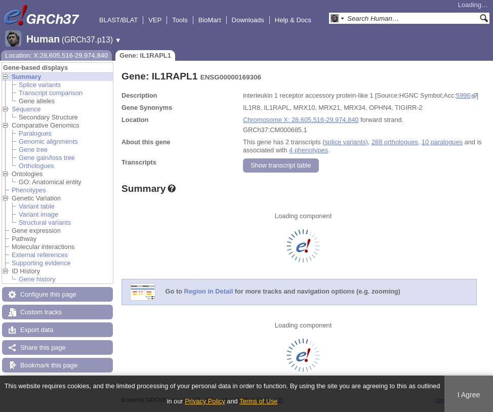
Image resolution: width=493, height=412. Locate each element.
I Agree (469, 395)
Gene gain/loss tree (47, 157)
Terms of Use (258, 401)
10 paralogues (442, 142)
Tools (179, 20)
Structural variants (45, 222)
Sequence (26, 109)
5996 (463, 95)
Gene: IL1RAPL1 (145, 55)
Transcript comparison (51, 93)
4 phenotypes (308, 150)
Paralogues (35, 133)
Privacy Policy (205, 401)
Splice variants (40, 85)
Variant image (38, 214)
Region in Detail (208, 292)
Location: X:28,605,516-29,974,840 (56, 55)
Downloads (248, 20)
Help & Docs (293, 20)
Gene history (37, 279)
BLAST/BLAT (118, 20)
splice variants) (345, 142)
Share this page (43, 347)
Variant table (37, 206)
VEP (154, 20)
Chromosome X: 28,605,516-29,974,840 (300, 119)
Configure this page (48, 294)
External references (40, 255)
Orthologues (36, 166)
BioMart (209, 20)
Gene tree (33, 149)
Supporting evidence (41, 263)
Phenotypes (29, 190)
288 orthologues (395, 142)
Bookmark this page (48, 365)
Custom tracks (41, 312)
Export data (36, 330)
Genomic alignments (48, 141)
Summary (26, 76)
